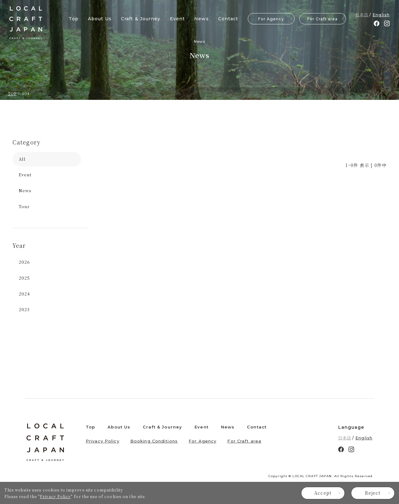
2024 (24, 294)
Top (73, 19)
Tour (24, 206)
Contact (228, 19)
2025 (24, 278)
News (201, 19)
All (22, 159)
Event (177, 19)
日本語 (361, 14)
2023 (24, 309)
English (381, 14)
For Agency (271, 19)
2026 (24, 262)
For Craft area (322, 19)
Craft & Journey (141, 19)
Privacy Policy (55, 496)
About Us (100, 19)
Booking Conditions (154, 440)
